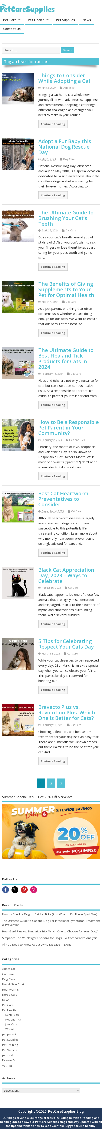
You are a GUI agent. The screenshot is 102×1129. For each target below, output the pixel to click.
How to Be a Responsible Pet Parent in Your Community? (68, 427)
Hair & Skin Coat (13, 984)
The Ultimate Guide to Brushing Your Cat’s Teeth (65, 218)
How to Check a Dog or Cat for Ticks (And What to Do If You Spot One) (49, 914)
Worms (9, 1029)
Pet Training (10, 1045)
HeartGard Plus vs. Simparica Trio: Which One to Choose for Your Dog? (50, 931)
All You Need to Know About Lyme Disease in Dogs (36, 944)
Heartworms (10, 989)
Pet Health (36, 20)
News (86, 20)
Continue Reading (53, 124)
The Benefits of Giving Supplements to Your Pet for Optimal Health (66, 289)
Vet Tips (7, 1065)
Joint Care (11, 1024)
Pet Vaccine (9, 1050)
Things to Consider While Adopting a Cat (64, 78)
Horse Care (9, 995)
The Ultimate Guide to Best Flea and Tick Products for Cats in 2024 (65, 358)
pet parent (9, 1034)
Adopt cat (69, 88)
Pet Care (9, 20)
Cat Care (71, 230)
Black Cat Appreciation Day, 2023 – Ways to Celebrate (66, 575)
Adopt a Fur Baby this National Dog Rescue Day (64, 147)
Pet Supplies (65, 20)
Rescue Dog (10, 1060)
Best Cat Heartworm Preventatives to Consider (63, 499)
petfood (7, 1055)
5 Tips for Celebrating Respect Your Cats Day (66, 644)
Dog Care (69, 159)
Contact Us (12, 29)
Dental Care (12, 1015)
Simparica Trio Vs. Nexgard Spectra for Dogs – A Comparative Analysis (49, 938)
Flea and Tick (77, 440)
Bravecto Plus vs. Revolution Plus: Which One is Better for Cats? (66, 712)
